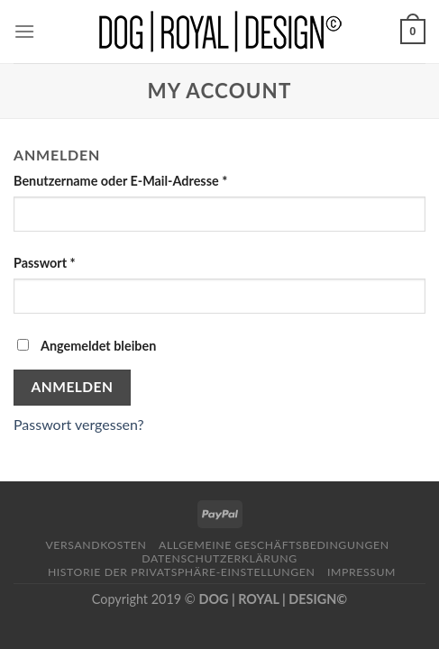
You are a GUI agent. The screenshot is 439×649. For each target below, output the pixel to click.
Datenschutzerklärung (219, 558)
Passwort (45, 262)
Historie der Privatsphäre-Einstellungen (182, 572)
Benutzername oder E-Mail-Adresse (120, 180)
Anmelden (73, 387)
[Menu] (24, 31)
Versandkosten (95, 545)
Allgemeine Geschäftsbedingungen (274, 545)
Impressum (361, 572)
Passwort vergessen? (79, 424)
